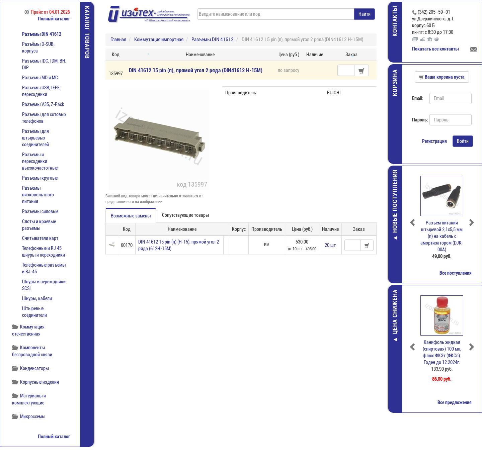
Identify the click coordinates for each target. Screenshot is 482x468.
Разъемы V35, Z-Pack (43, 104)
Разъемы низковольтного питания (38, 194)
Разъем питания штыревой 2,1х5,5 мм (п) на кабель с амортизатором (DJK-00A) (441, 236)
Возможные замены (131, 215)
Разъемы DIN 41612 (41, 34)
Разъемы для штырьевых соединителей (35, 137)
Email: (417, 98)
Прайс (47, 12)
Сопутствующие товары (185, 215)
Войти (463, 141)
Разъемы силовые (40, 211)
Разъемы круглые (40, 178)
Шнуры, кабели (37, 298)
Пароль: (418, 119)
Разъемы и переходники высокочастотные (40, 161)
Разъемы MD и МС (40, 77)
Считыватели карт (40, 238)
